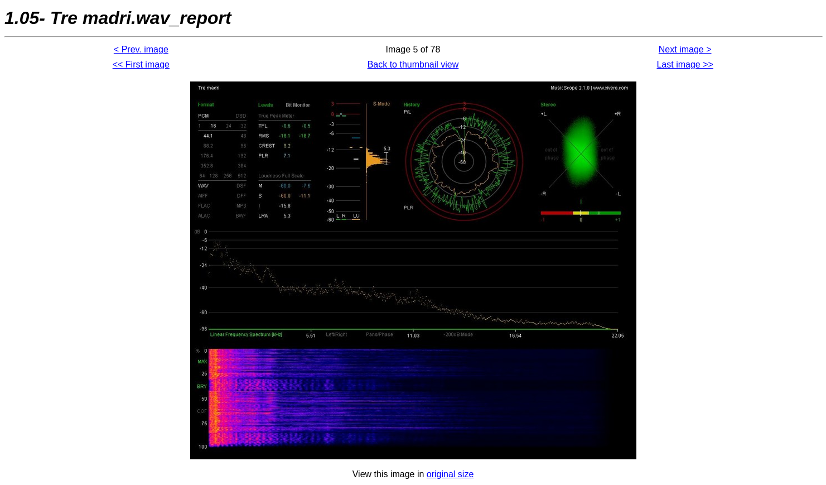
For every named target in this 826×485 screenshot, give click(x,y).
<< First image (141, 64)
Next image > (685, 49)
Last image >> (684, 64)
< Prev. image (141, 49)
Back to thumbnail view (413, 64)
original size (450, 474)
